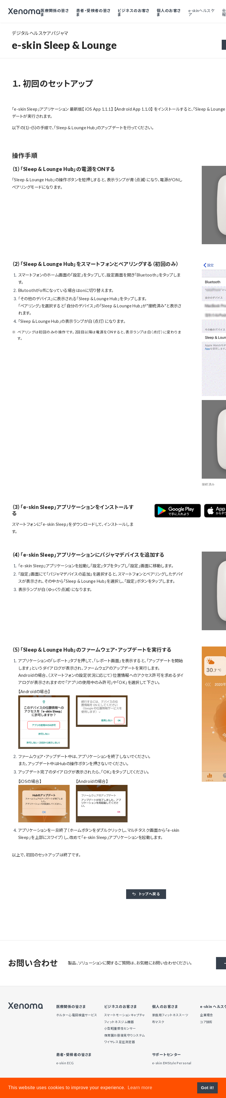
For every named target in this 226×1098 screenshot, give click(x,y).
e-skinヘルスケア (201, 12)
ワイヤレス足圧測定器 (119, 1042)
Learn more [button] (140, 1087)
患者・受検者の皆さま (95, 12)
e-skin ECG (65, 1063)
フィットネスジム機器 (119, 1022)
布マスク (158, 1022)
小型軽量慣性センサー (120, 1028)
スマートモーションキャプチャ (124, 1015)
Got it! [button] (207, 1087)
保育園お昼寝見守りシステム (124, 1035)
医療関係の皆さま (57, 12)
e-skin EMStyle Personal (171, 1063)
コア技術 (206, 1022)
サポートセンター (166, 1055)
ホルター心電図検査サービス (76, 1015)
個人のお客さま (169, 12)
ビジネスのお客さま (135, 12)
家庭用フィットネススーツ (170, 1015)
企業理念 (206, 1015)
